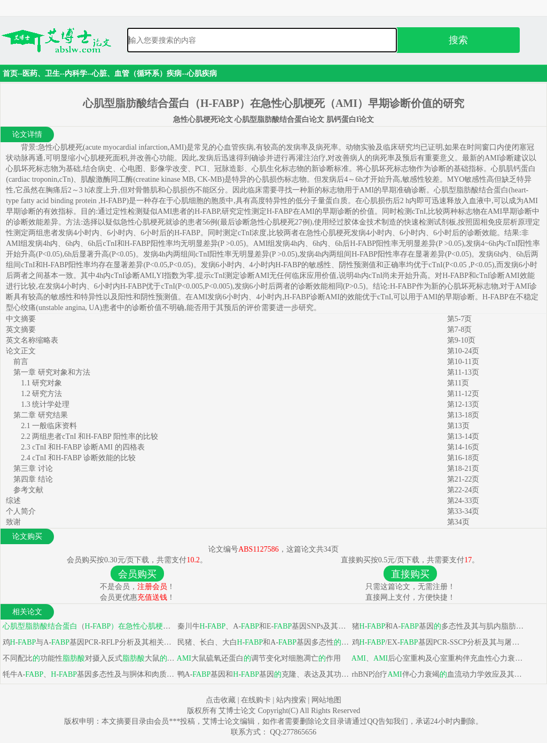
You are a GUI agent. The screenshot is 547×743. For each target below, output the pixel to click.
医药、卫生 (41, 73)
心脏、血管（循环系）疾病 (137, 73)
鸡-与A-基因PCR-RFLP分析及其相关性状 (88, 642)
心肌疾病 (202, 73)
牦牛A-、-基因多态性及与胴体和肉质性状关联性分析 (88, 674)
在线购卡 (256, 700)
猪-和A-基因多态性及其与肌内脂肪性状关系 (437, 626)
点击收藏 (221, 700)
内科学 (76, 73)
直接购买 (410, 574)
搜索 (458, 40)
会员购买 (137, 574)
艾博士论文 (238, 711)
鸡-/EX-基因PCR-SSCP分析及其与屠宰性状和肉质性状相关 (437, 642)
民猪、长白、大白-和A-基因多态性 (262, 642)
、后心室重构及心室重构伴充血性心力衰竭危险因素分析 (437, 658)
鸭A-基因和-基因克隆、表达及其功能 (262, 674)
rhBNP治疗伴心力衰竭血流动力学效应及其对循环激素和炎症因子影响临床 (437, 674)
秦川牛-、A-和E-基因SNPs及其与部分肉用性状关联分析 (262, 626)
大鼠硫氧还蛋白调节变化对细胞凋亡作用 (258, 658)
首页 (10, 73)
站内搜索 (291, 700)
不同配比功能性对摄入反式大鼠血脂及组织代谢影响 (88, 658)
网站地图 (326, 700)
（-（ (88, 626)
